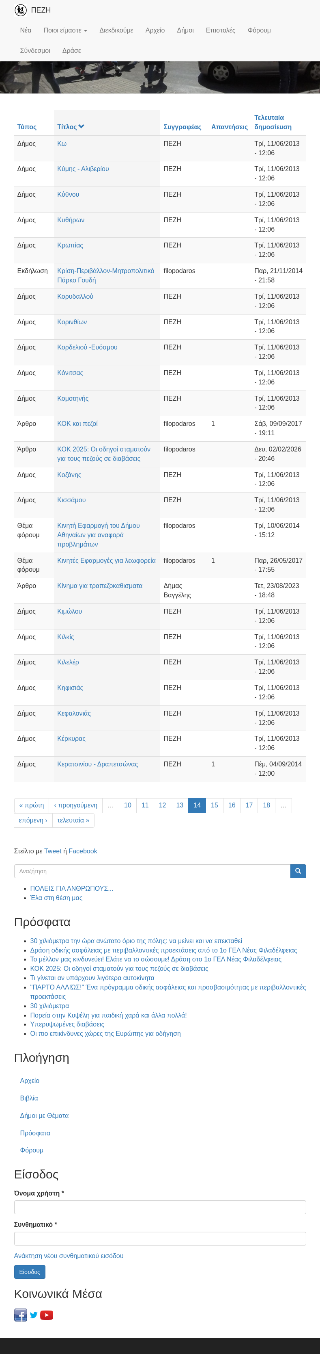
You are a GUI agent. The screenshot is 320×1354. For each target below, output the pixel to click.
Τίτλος (71, 127)
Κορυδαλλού (75, 296)
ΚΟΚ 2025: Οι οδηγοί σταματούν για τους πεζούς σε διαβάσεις (119, 968)
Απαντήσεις (229, 127)
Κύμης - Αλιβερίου (83, 168)
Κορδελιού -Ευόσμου (87, 347)
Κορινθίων (72, 322)
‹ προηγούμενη (75, 805)
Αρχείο (155, 30)
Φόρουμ (259, 30)
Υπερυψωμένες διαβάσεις (67, 1024)
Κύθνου (68, 194)
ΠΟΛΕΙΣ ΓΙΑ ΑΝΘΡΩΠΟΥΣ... (72, 888)
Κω (62, 143)
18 (266, 805)
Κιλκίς (65, 637)
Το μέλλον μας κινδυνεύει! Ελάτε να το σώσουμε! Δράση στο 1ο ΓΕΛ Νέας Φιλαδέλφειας (156, 959)
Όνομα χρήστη (39, 1193)
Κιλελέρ (68, 662)
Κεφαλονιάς (74, 713)
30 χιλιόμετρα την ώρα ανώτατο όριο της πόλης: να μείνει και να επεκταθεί (136, 940)
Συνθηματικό (35, 1224)
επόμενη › (33, 820)
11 (145, 805)
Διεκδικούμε (116, 30)
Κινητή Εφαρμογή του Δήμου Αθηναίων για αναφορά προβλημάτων (98, 535)
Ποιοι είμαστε (65, 30)
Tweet (53, 851)
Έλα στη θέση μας (56, 897)
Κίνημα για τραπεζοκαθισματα (99, 585)
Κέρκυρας (71, 738)
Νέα (26, 30)
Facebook (83, 851)
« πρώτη (31, 805)
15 (214, 805)
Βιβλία (29, 1098)
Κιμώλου (69, 611)
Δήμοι (185, 30)
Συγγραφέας (182, 127)
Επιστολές (221, 30)
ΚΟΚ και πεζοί (77, 423)
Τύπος (27, 127)
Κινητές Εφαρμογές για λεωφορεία (106, 560)
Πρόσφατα (35, 1133)
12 (162, 805)
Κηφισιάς (70, 687)
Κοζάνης (69, 474)
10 (127, 805)
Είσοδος (29, 1272)
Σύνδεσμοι (35, 50)
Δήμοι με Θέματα (44, 1115)
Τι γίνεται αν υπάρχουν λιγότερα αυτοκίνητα (92, 977)
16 (232, 805)
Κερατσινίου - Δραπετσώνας (97, 764)
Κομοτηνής (72, 398)
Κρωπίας (70, 245)
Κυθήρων (70, 220)
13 (179, 805)
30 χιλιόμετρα (49, 1005)
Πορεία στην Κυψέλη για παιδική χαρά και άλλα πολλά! (108, 1015)
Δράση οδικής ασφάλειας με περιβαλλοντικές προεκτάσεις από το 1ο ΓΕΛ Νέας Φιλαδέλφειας (163, 950)
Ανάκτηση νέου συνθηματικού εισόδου (69, 1255)
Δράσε (71, 50)
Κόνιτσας (70, 372)
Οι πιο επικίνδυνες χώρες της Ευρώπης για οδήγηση (105, 1033)
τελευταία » (74, 820)
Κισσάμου (71, 500)
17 (249, 805)
